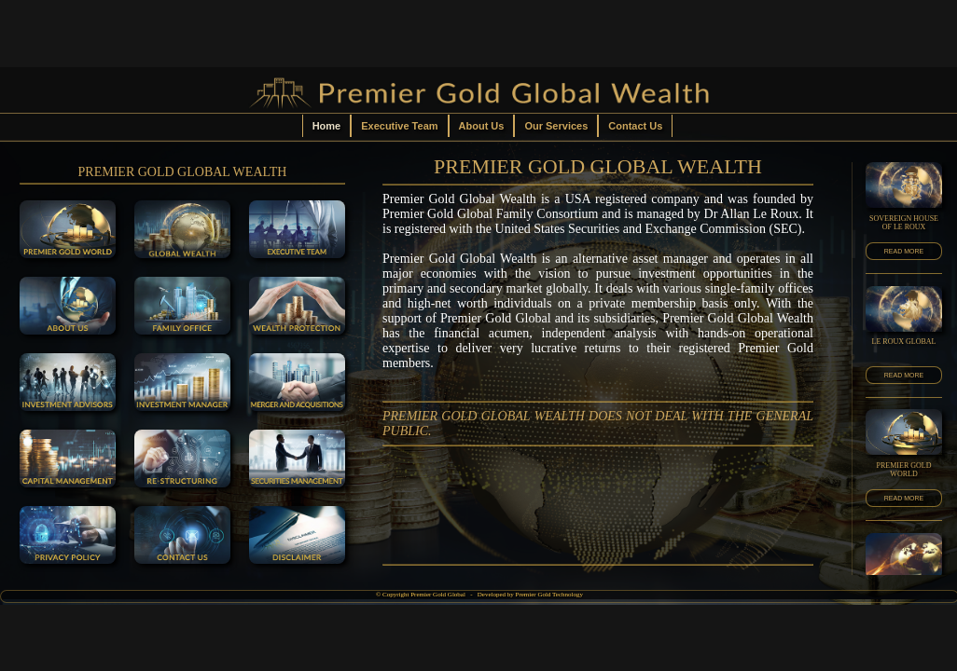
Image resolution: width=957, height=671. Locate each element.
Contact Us (635, 125)
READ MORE (903, 251)
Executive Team (399, 125)
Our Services (556, 125)
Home (326, 125)
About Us (482, 125)
